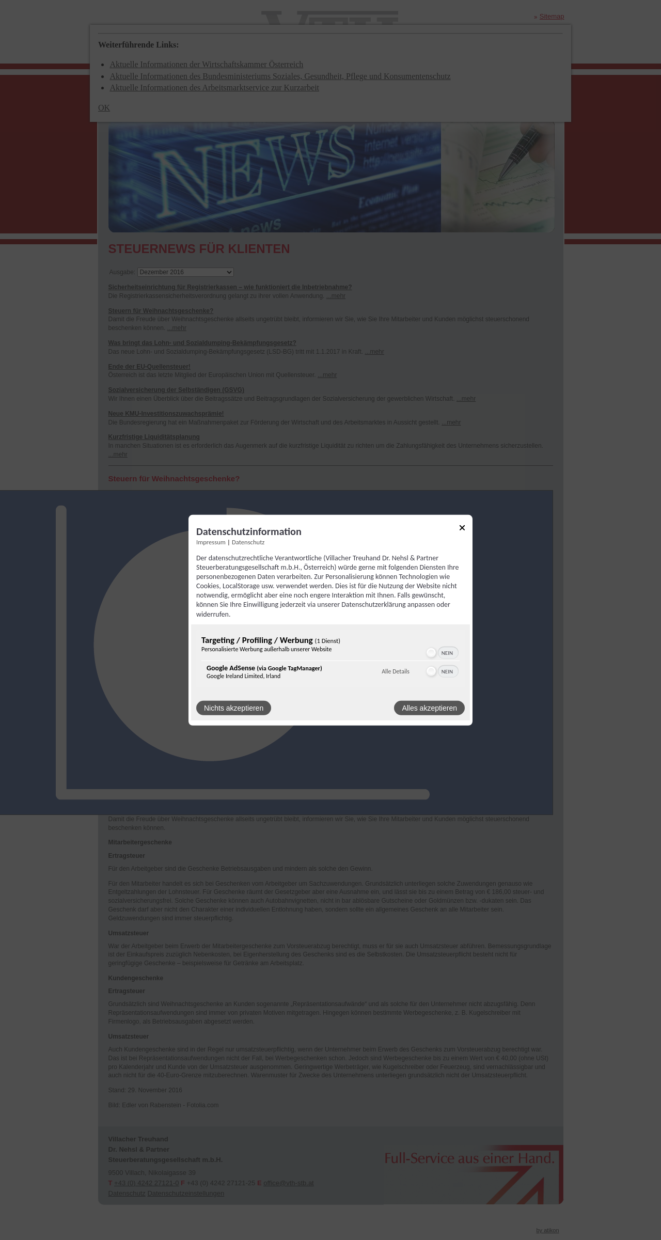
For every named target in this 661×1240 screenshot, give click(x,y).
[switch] (442, 653)
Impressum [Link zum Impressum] (211, 541)
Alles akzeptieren (429, 708)
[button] (431, 652)
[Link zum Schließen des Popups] (462, 529)
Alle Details (396, 671)
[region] (330, 660)
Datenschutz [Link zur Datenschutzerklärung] (248, 541)
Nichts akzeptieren (233, 708)
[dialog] (330, 619)
